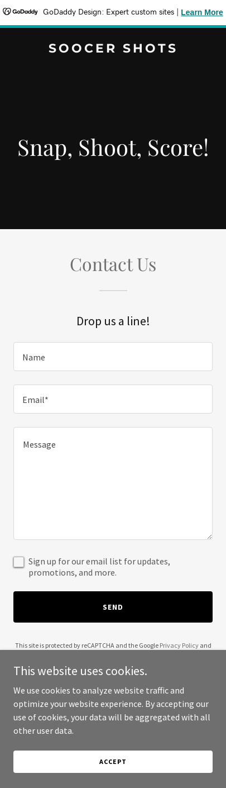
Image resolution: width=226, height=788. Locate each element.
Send (113, 607)
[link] (113, 49)
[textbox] (113, 356)
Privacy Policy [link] (179, 645)
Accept (112, 761)
